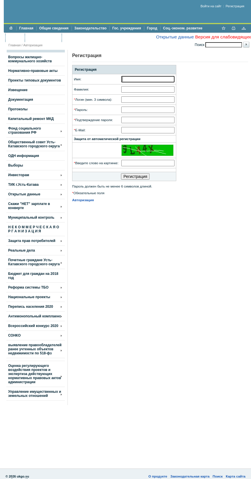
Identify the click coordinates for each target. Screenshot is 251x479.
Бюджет (15, 38)
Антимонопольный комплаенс (34, 316)
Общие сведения (54, 28)
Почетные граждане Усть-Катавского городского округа (34, 262)
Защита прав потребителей (31, 241)
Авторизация (32, 45)
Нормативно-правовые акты (33, 71)
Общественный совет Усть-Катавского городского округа (34, 144)
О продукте (157, 476)
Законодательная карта (190, 476)
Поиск (218, 476)
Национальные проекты (29, 297)
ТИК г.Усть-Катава (23, 185)
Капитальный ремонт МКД (31, 119)
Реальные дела (21, 250)
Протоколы (18, 109)
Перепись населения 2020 (30, 307)
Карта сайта (235, 476)
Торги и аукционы (43, 38)
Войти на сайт (211, 6)
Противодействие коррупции (90, 38)
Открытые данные (175, 36)
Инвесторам (18, 175)
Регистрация (235, 6)
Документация (20, 100)
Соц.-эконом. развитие (182, 28)
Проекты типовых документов (34, 80)
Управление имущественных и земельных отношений (34, 394)
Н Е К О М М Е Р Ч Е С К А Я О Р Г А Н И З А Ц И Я (33, 229)
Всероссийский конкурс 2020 (33, 326)
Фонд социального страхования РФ (24, 130)
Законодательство (90, 28)
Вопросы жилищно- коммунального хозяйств (30, 59)
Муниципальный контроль (31, 217)
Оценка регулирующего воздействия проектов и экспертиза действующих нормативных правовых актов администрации (34, 374)
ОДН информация (23, 156)
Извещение (18, 90)
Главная (26, 28)
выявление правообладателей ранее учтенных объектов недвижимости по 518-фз (35, 349)
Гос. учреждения (126, 28)
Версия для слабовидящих (223, 36)
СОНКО (14, 335)
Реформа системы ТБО (28, 287)
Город (152, 28)
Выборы (15, 165)
